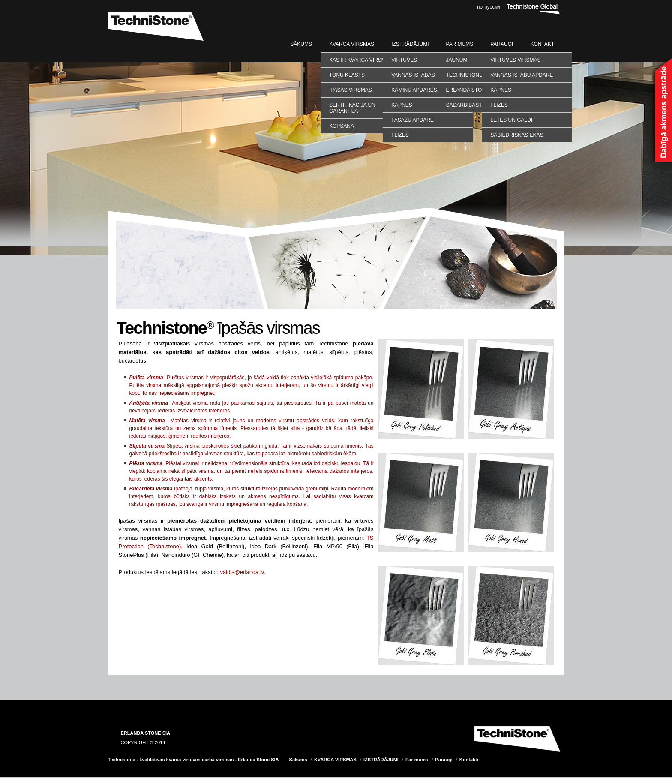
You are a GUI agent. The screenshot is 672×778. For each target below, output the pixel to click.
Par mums (459, 44)
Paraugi (501, 44)
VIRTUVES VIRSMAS (515, 60)
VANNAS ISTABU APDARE (521, 75)
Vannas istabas (413, 75)
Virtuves (404, 60)
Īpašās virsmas (350, 90)
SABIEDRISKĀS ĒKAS (516, 135)
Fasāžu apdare (412, 120)
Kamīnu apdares (414, 90)
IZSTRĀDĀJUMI (410, 44)
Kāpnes (401, 105)
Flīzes (400, 135)
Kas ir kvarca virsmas (361, 60)
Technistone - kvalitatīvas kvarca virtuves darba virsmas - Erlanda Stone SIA (193, 759)
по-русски (488, 7)
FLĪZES (499, 105)
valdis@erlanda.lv (242, 572)
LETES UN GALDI (511, 120)
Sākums (301, 44)
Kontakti (542, 44)
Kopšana (341, 126)
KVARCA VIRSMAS (351, 44)
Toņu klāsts (347, 75)
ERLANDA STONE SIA (146, 733)
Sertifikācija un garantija (352, 108)
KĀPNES (500, 90)
